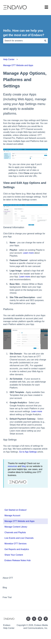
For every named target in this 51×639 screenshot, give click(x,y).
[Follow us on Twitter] (34, 619)
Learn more (28, 253)
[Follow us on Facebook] (46, 619)
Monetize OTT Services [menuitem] (15, 543)
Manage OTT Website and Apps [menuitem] (19, 521)
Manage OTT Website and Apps (18, 65)
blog (24, 466)
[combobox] (23, 40)
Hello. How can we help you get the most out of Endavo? (23, 33)
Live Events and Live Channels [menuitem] (19, 538)
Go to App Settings (28, 452)
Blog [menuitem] (5, 587)
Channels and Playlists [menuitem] (15, 532)
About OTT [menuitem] (8, 578)
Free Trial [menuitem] (7, 597)
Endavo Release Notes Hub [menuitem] (17, 560)
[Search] (45, 40)
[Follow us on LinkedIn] (40, 619)
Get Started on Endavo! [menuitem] (15, 510)
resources (12, 466)
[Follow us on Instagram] (28, 619)
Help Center (8, 59)
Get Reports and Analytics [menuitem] (16, 549)
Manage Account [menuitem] (12, 515)
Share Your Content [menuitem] (13, 555)
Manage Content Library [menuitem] (15, 527)
